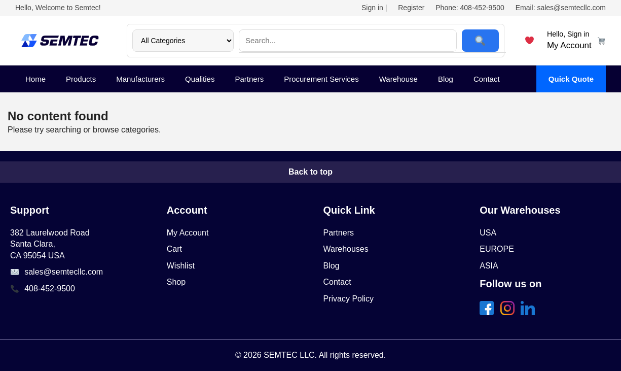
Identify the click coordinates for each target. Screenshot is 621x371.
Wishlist (181, 265)
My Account (188, 232)
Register (411, 8)
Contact (486, 79)
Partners (249, 79)
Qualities (199, 79)
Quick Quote (571, 79)
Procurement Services (321, 79)
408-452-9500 (49, 288)
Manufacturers (140, 79)
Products (81, 79)
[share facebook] (489, 312)
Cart (174, 249)
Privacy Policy (348, 298)
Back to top (310, 171)
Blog (445, 79)
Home (35, 79)
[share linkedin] (530, 312)
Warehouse (398, 79)
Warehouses (346, 249)
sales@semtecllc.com (63, 271)
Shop (176, 282)
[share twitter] (509, 312)
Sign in (372, 8)
